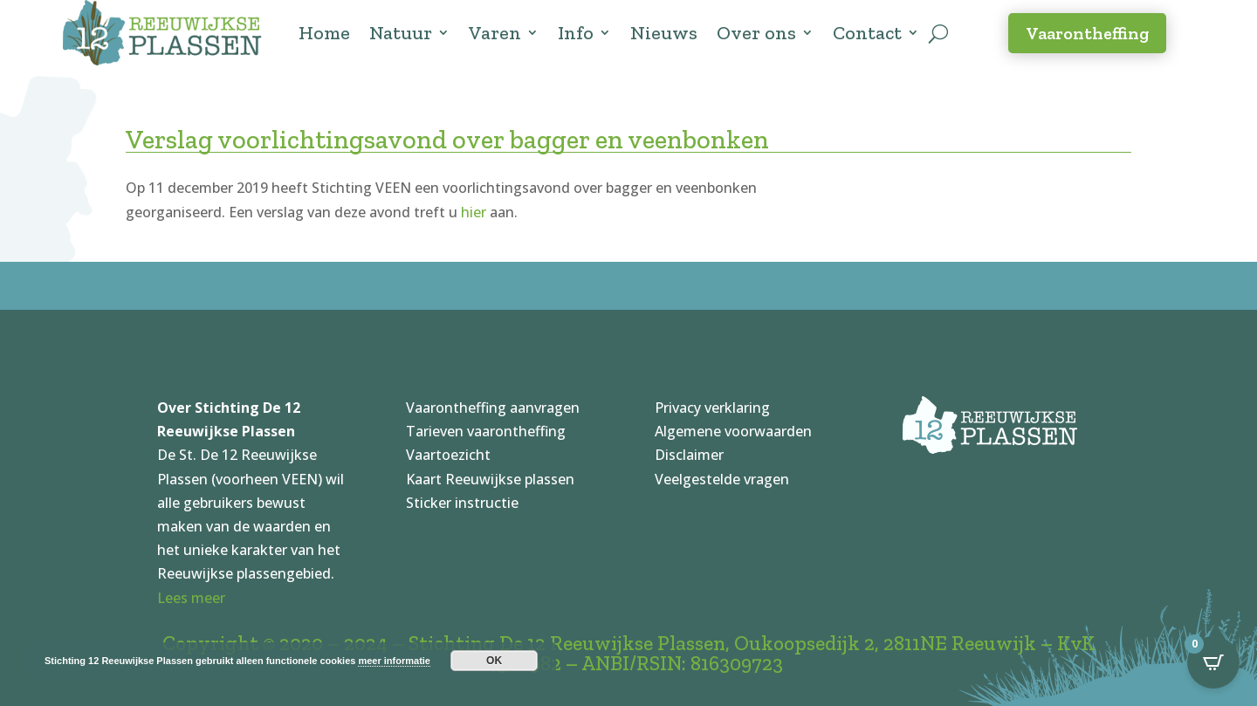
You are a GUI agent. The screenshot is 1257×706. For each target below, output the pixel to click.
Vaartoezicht (448, 454)
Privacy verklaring (712, 407)
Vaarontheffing (1087, 33)
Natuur (400, 33)
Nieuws (663, 33)
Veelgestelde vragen (722, 479)
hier (473, 212)
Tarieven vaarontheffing (486, 431)
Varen (495, 33)
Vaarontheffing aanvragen (493, 407)
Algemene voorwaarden (733, 431)
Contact (867, 33)
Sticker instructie (462, 502)
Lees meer (191, 597)
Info (576, 33)
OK (494, 661)
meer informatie (394, 660)
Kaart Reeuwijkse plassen (490, 479)
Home (324, 33)
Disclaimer (689, 454)
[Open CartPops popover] (1213, 662)
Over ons (756, 33)
